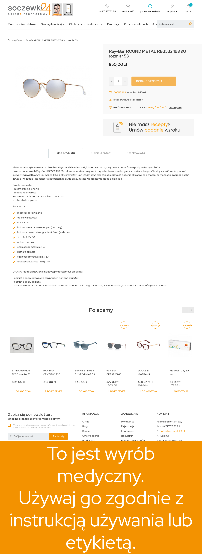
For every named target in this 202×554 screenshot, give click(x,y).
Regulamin (127, 435)
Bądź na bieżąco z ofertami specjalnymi (34, 417)
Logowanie (127, 431)
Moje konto (127, 421)
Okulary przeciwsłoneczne (86, 24)
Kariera (86, 431)
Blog (85, 426)
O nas (85, 421)
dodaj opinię (175, 107)
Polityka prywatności (133, 440)
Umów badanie (90, 435)
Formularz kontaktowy (169, 421)
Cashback (120, 92)
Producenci (88, 440)
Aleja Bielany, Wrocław (169, 440)
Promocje (113, 24)
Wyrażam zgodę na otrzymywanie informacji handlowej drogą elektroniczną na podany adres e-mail (43, 426)
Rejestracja (127, 426)
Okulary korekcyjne (52, 24)
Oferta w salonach (136, 24)
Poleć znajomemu (120, 107)
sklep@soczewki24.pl (172, 431)
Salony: (164, 435)
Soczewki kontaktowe (22, 24)
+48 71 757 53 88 (170, 426)
